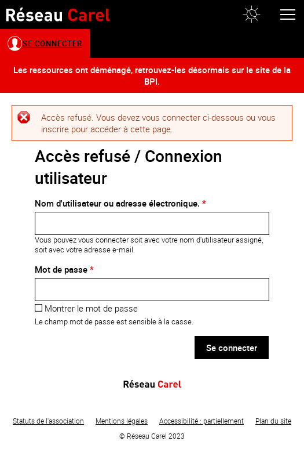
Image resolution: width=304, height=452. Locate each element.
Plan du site (273, 420)
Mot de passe (64, 269)
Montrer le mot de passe (86, 308)
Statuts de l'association (48, 420)
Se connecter (52, 43)
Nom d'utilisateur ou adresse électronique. (120, 203)
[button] (251, 14)
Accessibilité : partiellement (201, 420)
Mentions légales (122, 420)
